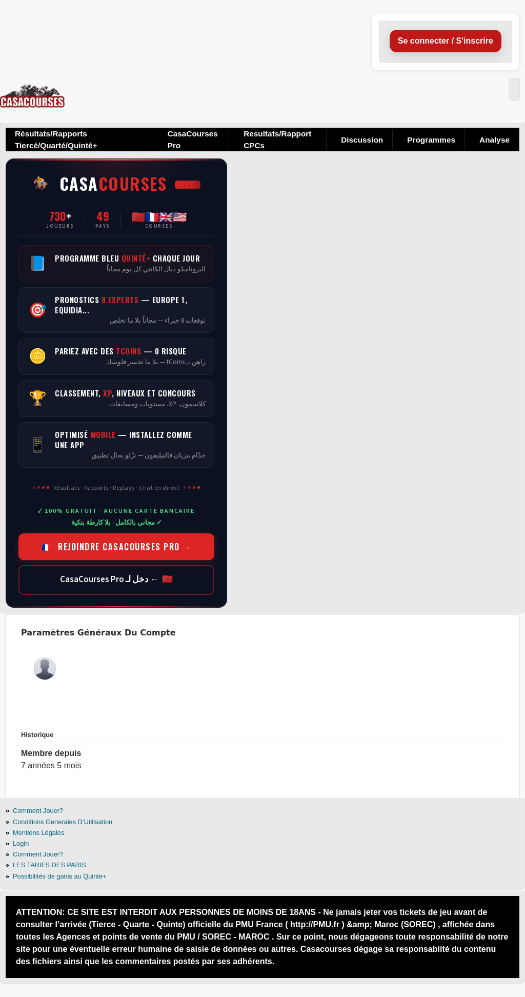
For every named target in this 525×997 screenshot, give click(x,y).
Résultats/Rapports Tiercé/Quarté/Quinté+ (56, 139)
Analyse (494, 139)
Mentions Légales (38, 832)
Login (21, 843)
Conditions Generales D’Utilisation (62, 822)
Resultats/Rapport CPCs (277, 139)
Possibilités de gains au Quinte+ (59, 876)
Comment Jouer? (38, 810)
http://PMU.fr (314, 924)
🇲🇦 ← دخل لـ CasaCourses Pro (116, 579)
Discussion (362, 139)
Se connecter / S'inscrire (445, 40)
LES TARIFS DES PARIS (49, 865)
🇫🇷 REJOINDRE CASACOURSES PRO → (117, 547)
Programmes (431, 139)
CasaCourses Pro (193, 139)
